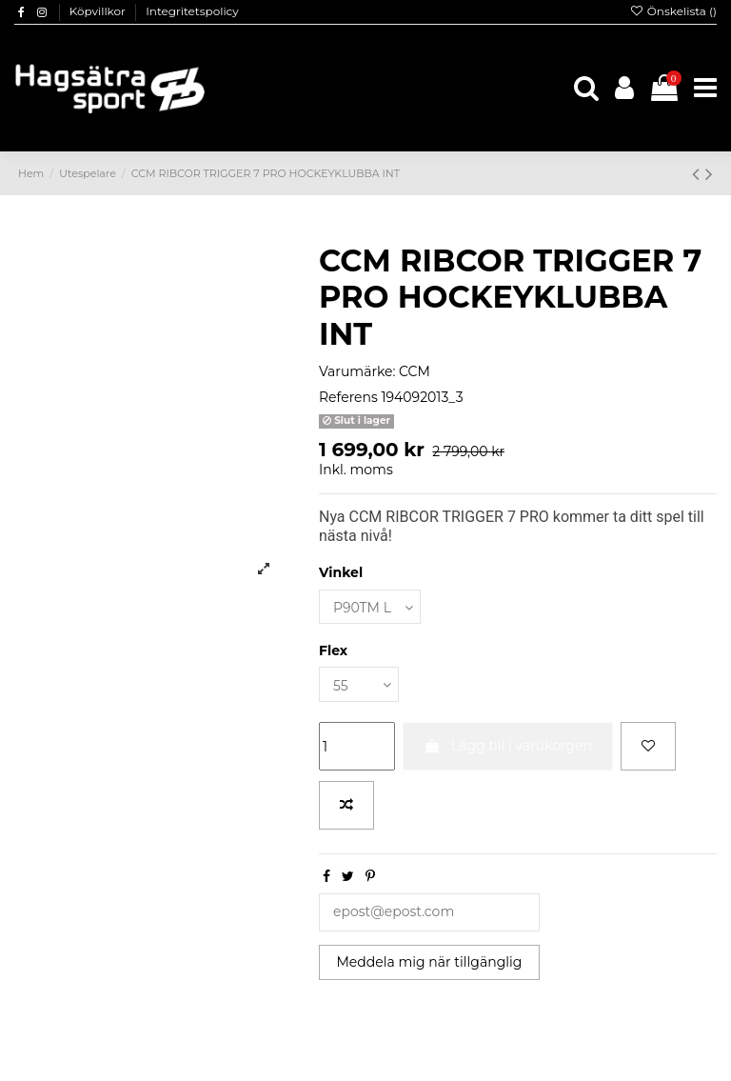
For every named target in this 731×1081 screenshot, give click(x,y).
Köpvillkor (98, 11)
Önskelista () (673, 11)
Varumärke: (357, 371)
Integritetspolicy (192, 11)
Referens (348, 397)
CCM (414, 371)
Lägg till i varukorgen (508, 745)
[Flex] (359, 684)
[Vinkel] (370, 607)
